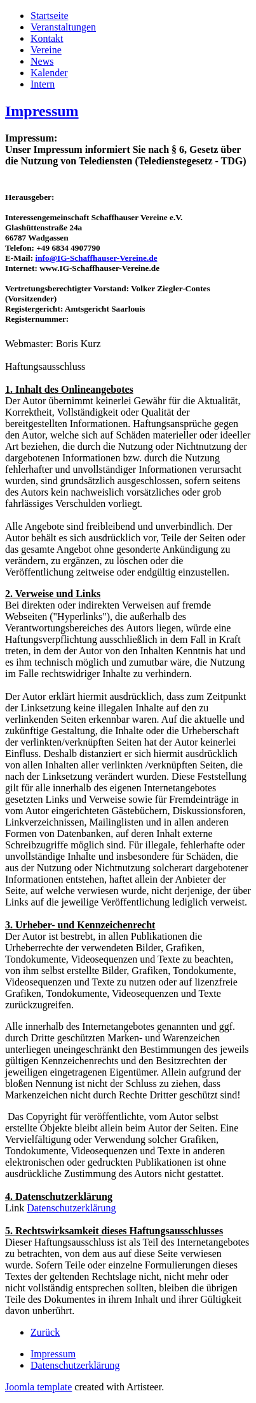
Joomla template (38, 1386)
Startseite (49, 15)
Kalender (49, 72)
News (41, 61)
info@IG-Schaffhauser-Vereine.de (97, 258)
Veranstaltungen (63, 27)
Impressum (42, 111)
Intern (42, 84)
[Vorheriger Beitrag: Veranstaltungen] (45, 1332)
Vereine (46, 49)
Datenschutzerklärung (71, 1207)
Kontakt (47, 38)
